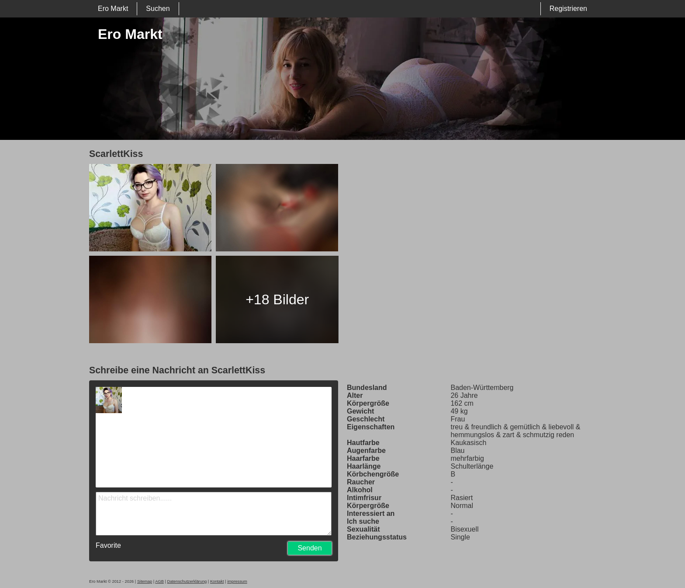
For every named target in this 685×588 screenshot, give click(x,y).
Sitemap (144, 581)
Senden (310, 548)
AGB (159, 581)
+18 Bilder (277, 299)
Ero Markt (113, 8)
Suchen (158, 8)
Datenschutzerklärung (187, 581)
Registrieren (568, 8)
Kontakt (217, 581)
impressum (237, 581)
